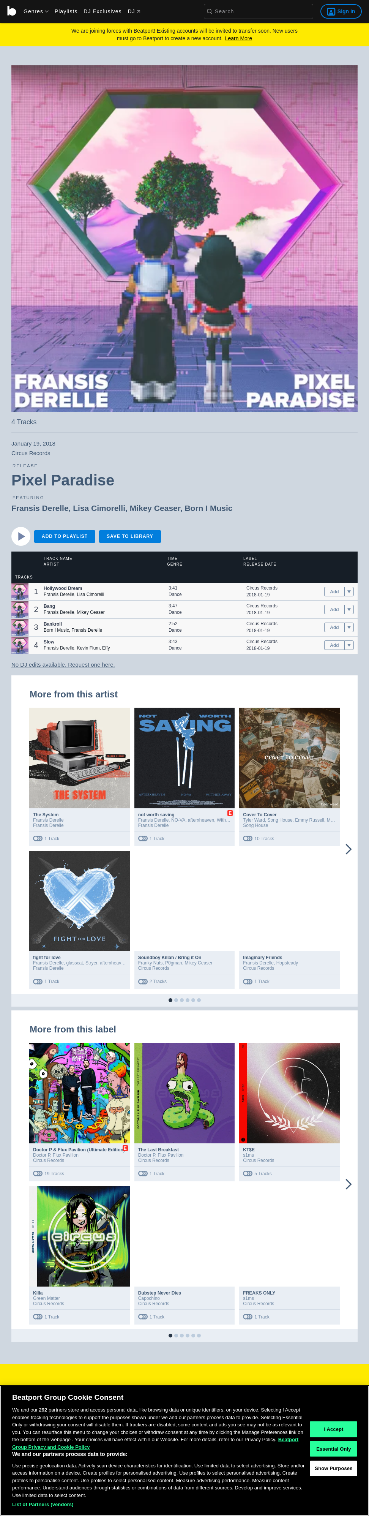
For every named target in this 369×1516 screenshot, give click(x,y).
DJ (134, 11)
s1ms (248, 1155)
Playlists (66, 11)
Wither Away (229, 820)
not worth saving (156, 814)
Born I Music (208, 508)
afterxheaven (201, 820)
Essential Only (333, 1451)
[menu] (33, 11)
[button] (19, 591)
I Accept (333, 1431)
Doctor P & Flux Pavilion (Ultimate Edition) (79, 1149)
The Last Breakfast (158, 1149)
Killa (38, 1293)
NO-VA (178, 820)
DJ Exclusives (102, 11)
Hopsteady (287, 963)
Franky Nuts (150, 963)
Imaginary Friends (262, 957)
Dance (175, 594)
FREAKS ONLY (259, 1293)
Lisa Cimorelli (99, 508)
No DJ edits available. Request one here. (63, 664)
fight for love (47, 957)
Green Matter (46, 1298)
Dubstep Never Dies (159, 1293)
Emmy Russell (309, 820)
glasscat (74, 963)
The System (45, 814)
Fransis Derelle (40, 508)
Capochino (149, 1298)
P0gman (173, 963)
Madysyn (336, 820)
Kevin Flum (88, 648)
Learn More (238, 38)
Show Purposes (333, 1470)
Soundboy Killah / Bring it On (170, 957)
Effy (106, 648)
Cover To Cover (259, 814)
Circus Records (262, 588)
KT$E (249, 1149)
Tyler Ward (254, 820)
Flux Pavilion (66, 1155)
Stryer (91, 963)
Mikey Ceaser (155, 508)
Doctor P (41, 1155)
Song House (280, 820)
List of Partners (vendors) (43, 1507)
